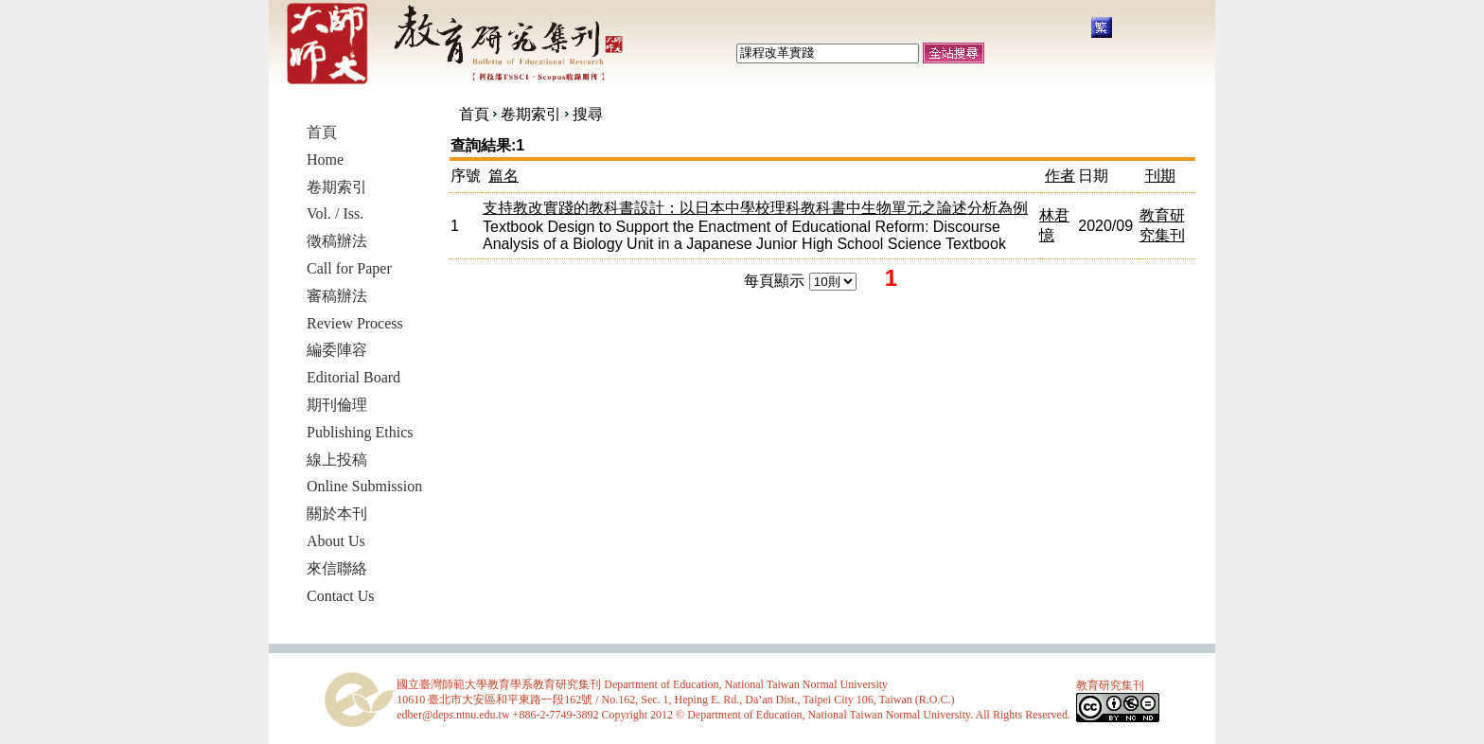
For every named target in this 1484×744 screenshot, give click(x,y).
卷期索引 (531, 114)
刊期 (1160, 176)
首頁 (474, 114)
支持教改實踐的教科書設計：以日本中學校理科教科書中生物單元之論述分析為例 (755, 208)
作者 (1060, 176)
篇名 (503, 176)
